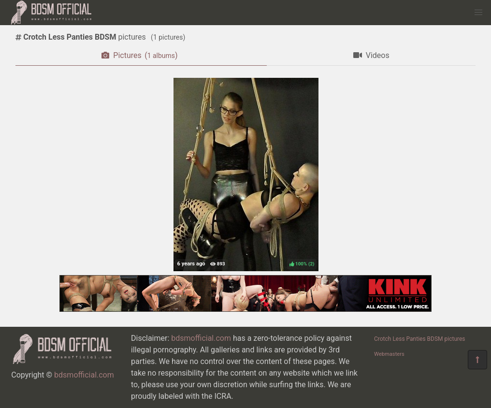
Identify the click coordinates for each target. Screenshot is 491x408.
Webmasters (389, 354)
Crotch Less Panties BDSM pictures (419, 338)
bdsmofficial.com (84, 374)
